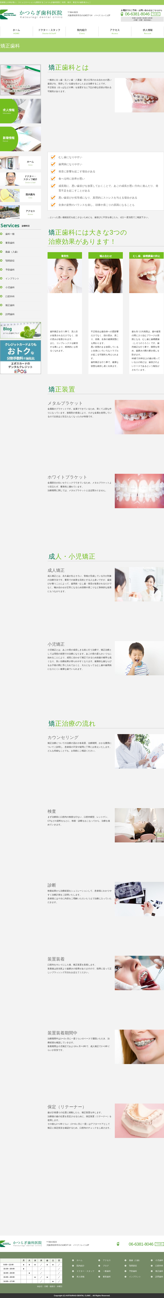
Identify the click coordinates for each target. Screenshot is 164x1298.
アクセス (107, 1260)
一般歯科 (107, 1271)
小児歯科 (10, 287)
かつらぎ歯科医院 (31, 14)
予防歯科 (10, 269)
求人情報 (80, 1277)
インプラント (12, 278)
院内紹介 (80, 1266)
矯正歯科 (10, 305)
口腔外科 (10, 296)
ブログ (106, 1266)
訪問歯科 (10, 314)
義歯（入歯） (12, 251)
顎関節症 (10, 260)
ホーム (79, 1260)
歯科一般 (10, 234)
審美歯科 (10, 242)
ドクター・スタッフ (85, 1271)
